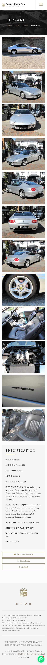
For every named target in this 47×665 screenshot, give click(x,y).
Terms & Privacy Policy (35, 654)
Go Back (23, 567)
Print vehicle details (23, 554)
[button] (41, 659)
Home (9, 25)
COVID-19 (21, 654)
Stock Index (23, 561)
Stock (17, 25)
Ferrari (25, 25)
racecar (26, 657)
